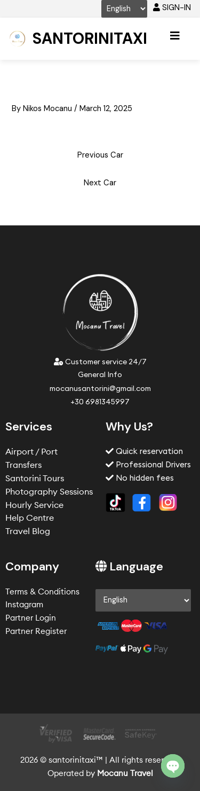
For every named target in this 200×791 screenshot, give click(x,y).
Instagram (24, 604)
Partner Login (30, 618)
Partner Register (36, 631)
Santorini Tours (34, 478)
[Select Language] (124, 9)
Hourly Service (34, 504)
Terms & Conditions (42, 591)
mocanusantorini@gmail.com (100, 388)
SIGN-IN (172, 8)
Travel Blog (27, 531)
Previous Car (100, 155)
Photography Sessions (49, 491)
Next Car (100, 183)
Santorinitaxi (90, 38)
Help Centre (29, 517)
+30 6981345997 (100, 401)
